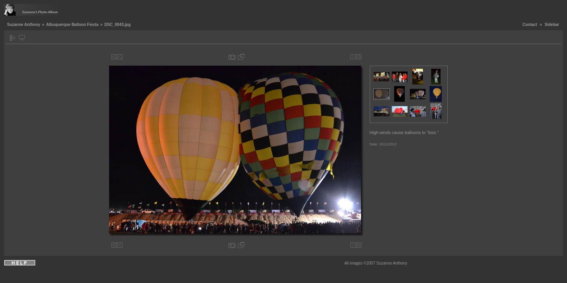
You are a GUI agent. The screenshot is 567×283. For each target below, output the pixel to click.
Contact (530, 24)
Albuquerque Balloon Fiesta (72, 24)
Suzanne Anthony (23, 24)
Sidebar (552, 24)
